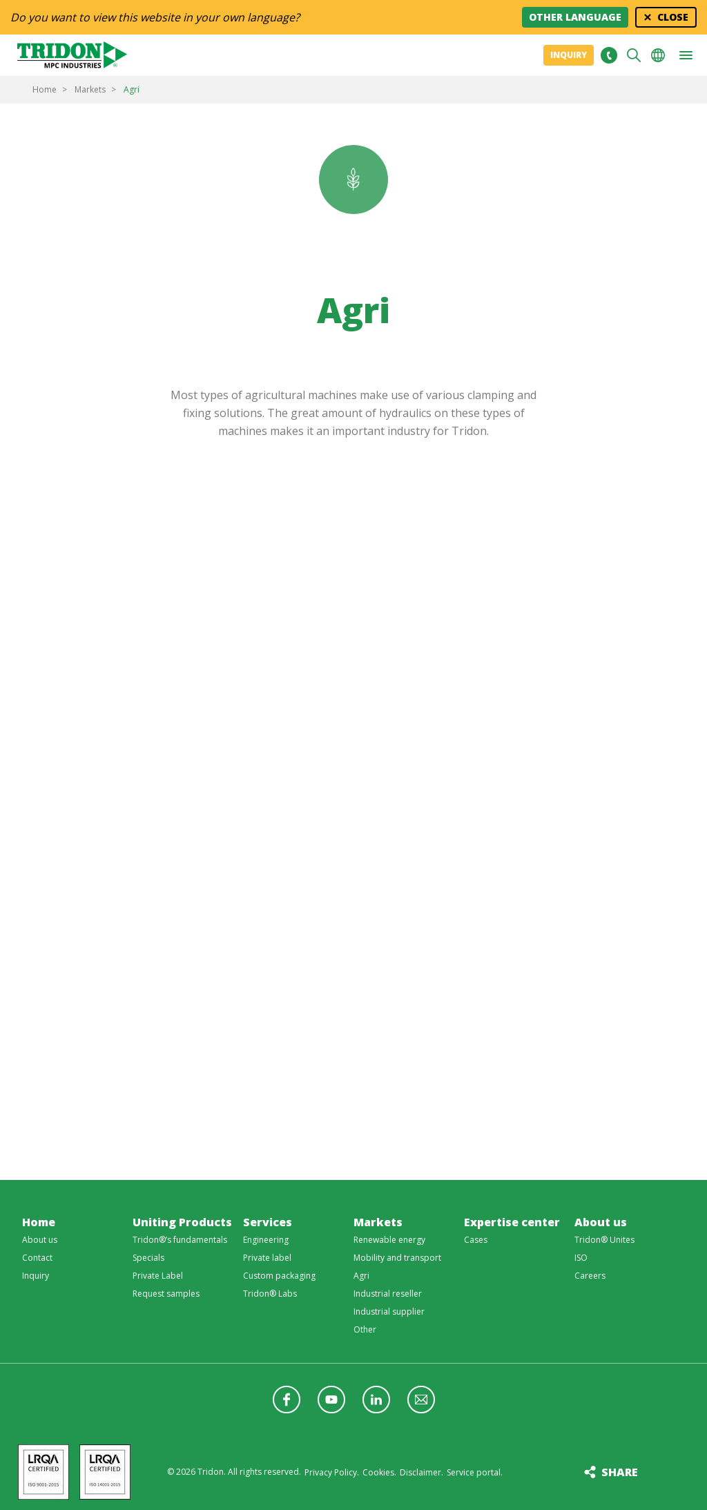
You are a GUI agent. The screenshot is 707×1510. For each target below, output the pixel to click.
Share (619, 1472)
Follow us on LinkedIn (376, 1399)
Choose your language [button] (658, 55)
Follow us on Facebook (286, 1399)
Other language (575, 16)
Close (672, 16)
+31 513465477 (609, 55)
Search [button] (633, 55)
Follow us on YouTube (331, 1399)
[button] (685, 55)
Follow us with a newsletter (421, 1399)
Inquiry (568, 55)
